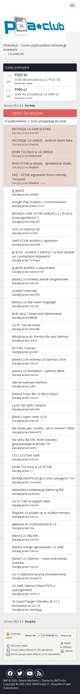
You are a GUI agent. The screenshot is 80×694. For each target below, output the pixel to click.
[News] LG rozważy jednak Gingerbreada (40, 279)
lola (31, 528)
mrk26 (33, 340)
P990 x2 (21, 89)
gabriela (34, 493)
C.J (30, 470)
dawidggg (35, 609)
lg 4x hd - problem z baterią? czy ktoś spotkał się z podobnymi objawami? (43, 254)
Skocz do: (30, 635)
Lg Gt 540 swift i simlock (29, 405)
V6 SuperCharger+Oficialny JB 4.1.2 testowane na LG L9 (36, 603)
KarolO (33, 233)
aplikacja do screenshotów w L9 (34, 524)
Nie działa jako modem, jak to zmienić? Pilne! (43, 428)
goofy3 (33, 352)
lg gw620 (18, 190)
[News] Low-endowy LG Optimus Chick (39, 359)
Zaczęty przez (33, 113)
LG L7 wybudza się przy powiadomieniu (39, 574)
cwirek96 (34, 244)
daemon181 (36, 271)
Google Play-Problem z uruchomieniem (39, 202)
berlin (32, 448)
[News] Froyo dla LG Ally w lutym (35, 394)
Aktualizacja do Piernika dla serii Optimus (40, 336)
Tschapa (34, 260)
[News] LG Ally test (25, 536)
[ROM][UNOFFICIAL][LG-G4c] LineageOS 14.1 (43, 478)
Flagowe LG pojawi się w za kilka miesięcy (41, 513)
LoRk (32, 386)
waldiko (34, 194)
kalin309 (34, 294)
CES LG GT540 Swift (26, 455)
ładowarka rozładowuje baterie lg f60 (38, 490)
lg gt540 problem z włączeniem (33, 268)
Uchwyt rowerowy (24, 291)
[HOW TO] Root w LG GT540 (32, 467)
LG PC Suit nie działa (26, 325)
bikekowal (35, 155)
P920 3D (21, 75)
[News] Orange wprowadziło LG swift (38, 547)
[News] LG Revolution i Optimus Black (38, 371)
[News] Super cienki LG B (29, 417)
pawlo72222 (36, 206)
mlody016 (35, 578)
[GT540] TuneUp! (23, 348)
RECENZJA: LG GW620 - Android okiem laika (42, 140)
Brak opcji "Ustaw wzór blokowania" (37, 314)
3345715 (34, 594)
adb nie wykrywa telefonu (29, 382)
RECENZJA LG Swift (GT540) (31, 129)
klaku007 (34, 221)
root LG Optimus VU (26, 229)
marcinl (33, 133)
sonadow (35, 482)
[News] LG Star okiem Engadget (34, 302)
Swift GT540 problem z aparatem (35, 241)
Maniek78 (35, 432)
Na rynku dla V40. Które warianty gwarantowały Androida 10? (34, 442)
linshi (29, 83)
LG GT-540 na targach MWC (31, 501)
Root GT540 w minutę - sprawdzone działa (41, 163)
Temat (16, 113)
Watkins (34, 167)
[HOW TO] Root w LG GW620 (32, 152)
